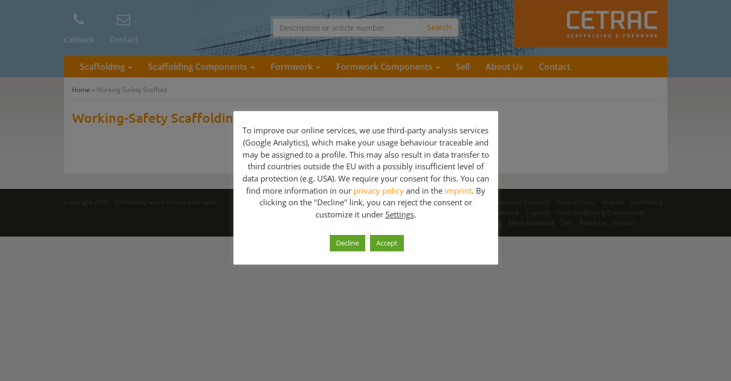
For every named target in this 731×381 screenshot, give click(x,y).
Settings (399, 214)
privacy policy (379, 190)
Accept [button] (387, 243)
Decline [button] (347, 243)
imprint (458, 190)
